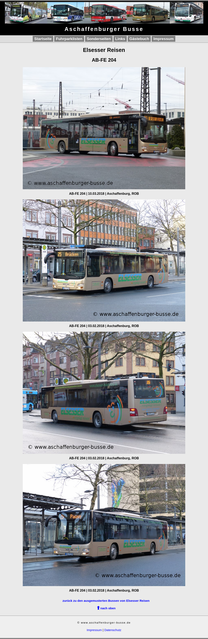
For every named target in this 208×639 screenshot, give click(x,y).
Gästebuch (139, 39)
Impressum (163, 39)
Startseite (43, 39)
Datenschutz (112, 630)
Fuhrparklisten (69, 39)
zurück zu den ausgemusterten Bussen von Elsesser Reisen (106, 600)
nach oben (108, 608)
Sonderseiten (99, 39)
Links (120, 39)
